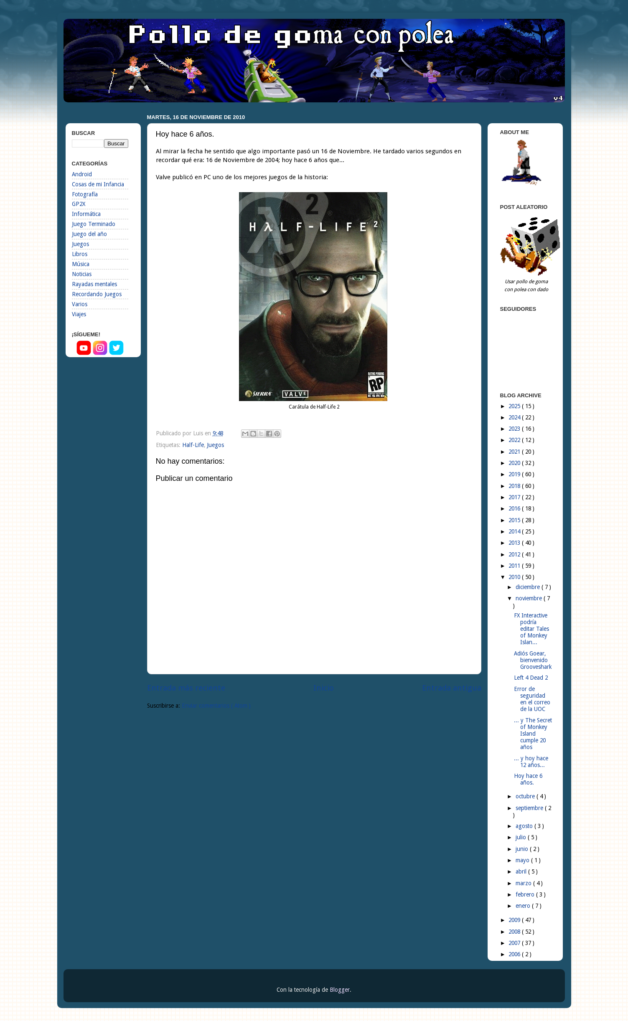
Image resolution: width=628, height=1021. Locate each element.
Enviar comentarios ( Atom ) (216, 705)
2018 (515, 486)
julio (522, 837)
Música (80, 264)
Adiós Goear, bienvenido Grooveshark (533, 660)
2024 (515, 417)
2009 (515, 920)
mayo (523, 860)
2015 (515, 520)
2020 (515, 463)
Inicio (323, 688)
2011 (515, 565)
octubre (526, 796)
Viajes (79, 314)
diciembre (529, 587)
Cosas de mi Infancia (98, 184)
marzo (524, 883)
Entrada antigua (451, 688)
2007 (515, 943)
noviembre (530, 598)
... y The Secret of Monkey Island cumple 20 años (533, 734)
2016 (515, 508)
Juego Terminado (93, 224)
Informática (86, 214)
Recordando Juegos (97, 294)
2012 (515, 554)
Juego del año (89, 234)
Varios (79, 304)
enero (524, 905)
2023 (515, 428)
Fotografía (85, 194)
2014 (515, 531)
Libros (79, 254)
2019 (515, 474)
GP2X (78, 204)
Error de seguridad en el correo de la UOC (532, 699)
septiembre (530, 808)
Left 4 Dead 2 (531, 677)
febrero (526, 894)
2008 (515, 931)
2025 (515, 406)
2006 (515, 954)
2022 (515, 440)
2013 (515, 542)
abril (522, 871)
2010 (515, 577)
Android (82, 174)
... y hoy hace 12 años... (531, 761)
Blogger (340, 989)
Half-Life (193, 445)
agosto (525, 826)
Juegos (215, 445)
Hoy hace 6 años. (528, 779)
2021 (515, 451)
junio (523, 849)
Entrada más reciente (186, 688)
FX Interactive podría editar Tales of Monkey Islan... (531, 629)
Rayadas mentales (94, 284)
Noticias (82, 274)
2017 (515, 497)
